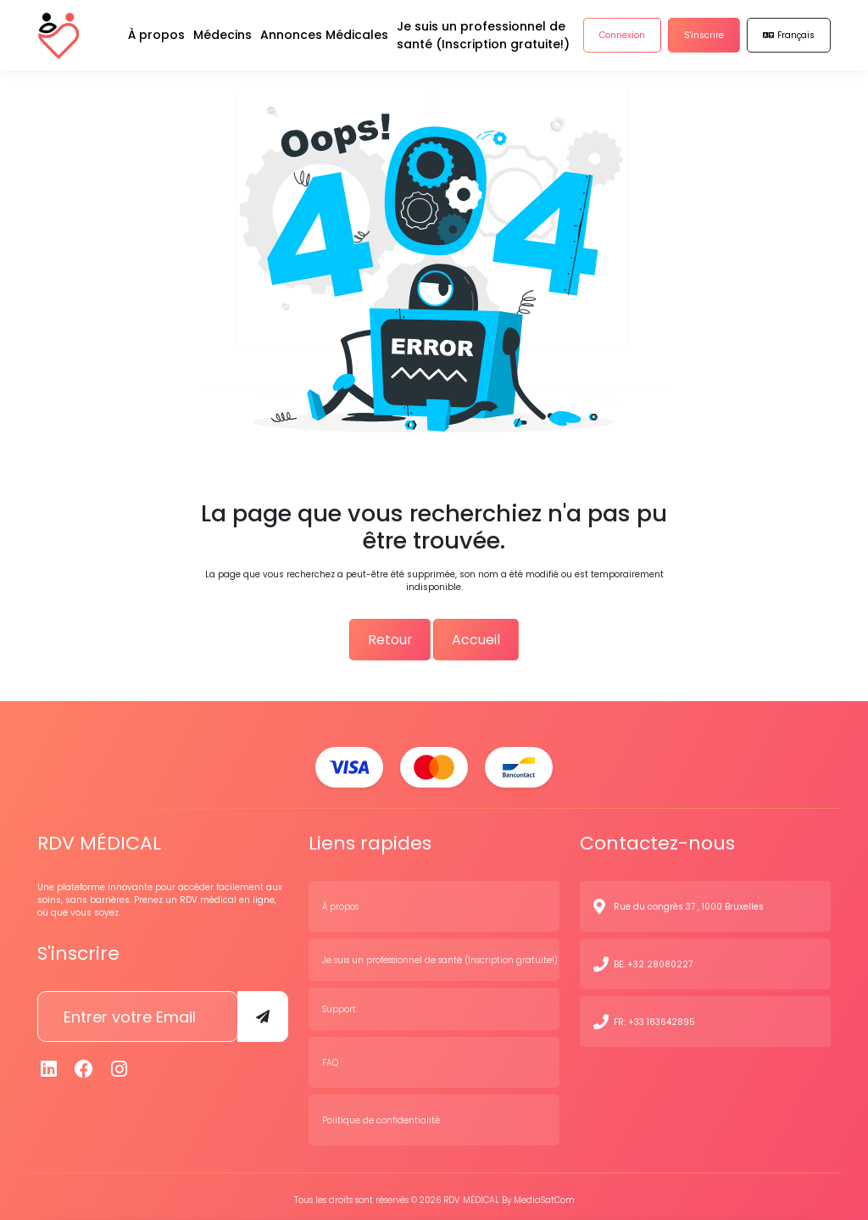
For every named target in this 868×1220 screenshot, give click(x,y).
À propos (340, 899)
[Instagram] (119, 1063)
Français (789, 42)
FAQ (330, 1055)
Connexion (622, 42)
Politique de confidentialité (381, 1112)
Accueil (481, 636)
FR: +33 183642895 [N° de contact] (654, 1014)
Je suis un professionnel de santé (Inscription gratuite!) (440, 952)
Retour (385, 636)
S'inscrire (704, 42)
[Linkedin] (49, 1063)
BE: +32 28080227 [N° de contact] (653, 956)
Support (339, 1001)
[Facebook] (85, 1063)
